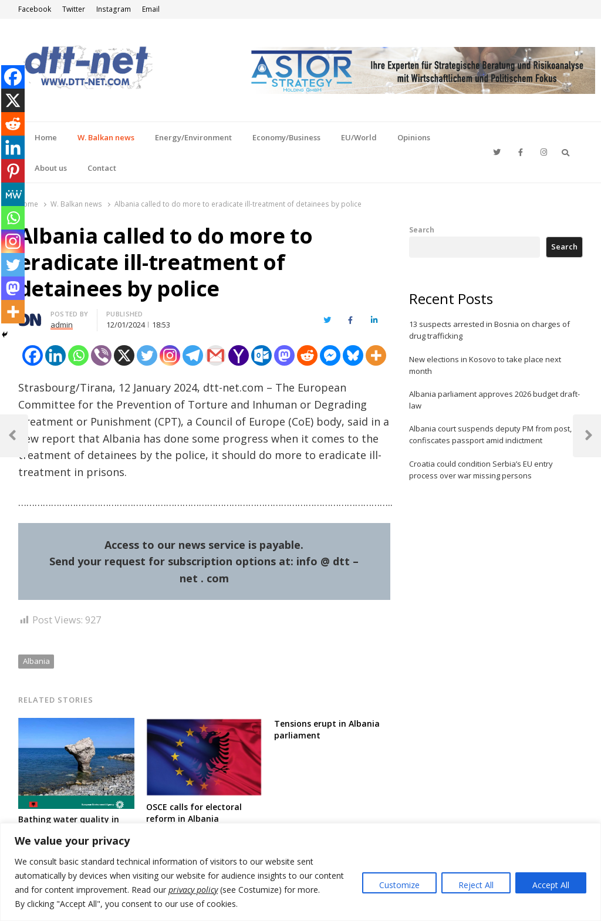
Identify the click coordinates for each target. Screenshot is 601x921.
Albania (36, 661)
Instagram (113, 9)
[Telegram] (193, 355)
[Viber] (101, 355)
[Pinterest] (13, 171)
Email (151, 9)
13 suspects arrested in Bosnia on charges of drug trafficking (489, 330)
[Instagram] (170, 355)
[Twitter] (147, 355)
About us (51, 168)
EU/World (359, 137)
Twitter (73, 9)
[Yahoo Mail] (238, 355)
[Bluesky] (353, 355)
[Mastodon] (284, 355)
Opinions (413, 137)
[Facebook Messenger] (330, 355)
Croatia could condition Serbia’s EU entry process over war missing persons (481, 469)
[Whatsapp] (78, 355)
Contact (101, 168)
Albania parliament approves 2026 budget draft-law (494, 400)
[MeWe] (13, 194)
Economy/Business (286, 137)
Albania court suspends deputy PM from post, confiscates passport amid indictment (490, 434)
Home (46, 137)
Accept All (550, 884)
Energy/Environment (193, 137)
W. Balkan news (105, 137)
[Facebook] (32, 355)
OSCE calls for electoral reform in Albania (194, 812)
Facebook (34, 9)
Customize (399, 884)
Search (421, 229)
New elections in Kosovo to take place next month (485, 365)
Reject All (476, 884)
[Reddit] (307, 355)
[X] (124, 355)
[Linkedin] (55, 355)
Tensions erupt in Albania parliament (327, 729)
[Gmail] (215, 355)
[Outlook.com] (261, 355)
